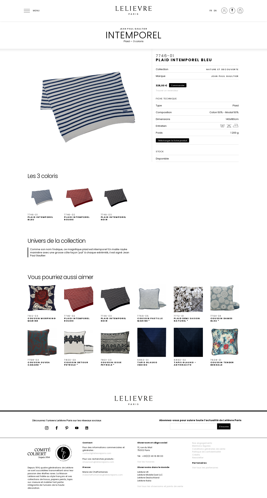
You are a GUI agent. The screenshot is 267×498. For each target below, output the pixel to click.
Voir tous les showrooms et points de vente (160, 486)
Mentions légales (201, 445)
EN (215, 10)
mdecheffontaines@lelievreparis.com (102, 474)
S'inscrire (224, 426)
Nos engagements (202, 443)
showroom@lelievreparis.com (98, 461)
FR (211, 10)
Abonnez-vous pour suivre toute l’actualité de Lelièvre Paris (200, 420)
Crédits (196, 454)
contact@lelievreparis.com (96, 453)
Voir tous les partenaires (205, 467)
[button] (42, 202)
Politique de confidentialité (206, 451)
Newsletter (197, 457)
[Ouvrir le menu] (31, 11)
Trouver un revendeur (167, 90)
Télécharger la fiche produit (172, 140)
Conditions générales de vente (208, 448)
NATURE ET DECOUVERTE (222, 69)
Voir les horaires (145, 461)
